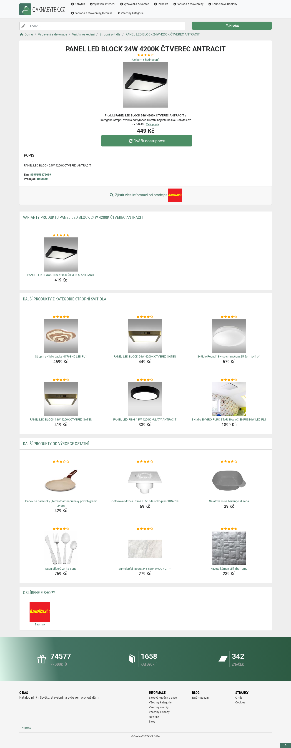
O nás (238, 697)
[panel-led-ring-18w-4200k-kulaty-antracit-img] (145, 399)
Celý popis (152, 124)
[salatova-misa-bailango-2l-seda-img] (229, 481)
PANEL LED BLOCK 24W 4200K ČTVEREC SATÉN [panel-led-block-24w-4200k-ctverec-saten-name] (145, 356)
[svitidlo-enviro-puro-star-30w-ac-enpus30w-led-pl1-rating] (229, 380)
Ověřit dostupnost (147, 141)
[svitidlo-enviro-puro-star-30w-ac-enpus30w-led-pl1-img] (229, 399)
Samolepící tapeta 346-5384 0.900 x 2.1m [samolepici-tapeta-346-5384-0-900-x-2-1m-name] (144, 568)
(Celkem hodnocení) (145, 59)
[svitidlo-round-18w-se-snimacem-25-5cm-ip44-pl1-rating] (229, 317)
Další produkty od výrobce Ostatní (56, 443)
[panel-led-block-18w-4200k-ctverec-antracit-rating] (61, 235)
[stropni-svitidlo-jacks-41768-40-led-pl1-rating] (61, 317)
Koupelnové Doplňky (222, 4)
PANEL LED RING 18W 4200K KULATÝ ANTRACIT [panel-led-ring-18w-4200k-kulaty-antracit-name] (144, 419)
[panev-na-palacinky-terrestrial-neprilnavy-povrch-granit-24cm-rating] (61, 461)
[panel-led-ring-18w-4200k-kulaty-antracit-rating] (145, 380)
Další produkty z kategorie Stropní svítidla (64, 299)
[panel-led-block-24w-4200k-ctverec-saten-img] (145, 336)
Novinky (154, 716)
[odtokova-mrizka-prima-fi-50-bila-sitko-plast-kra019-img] (145, 481)
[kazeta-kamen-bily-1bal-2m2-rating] (229, 529)
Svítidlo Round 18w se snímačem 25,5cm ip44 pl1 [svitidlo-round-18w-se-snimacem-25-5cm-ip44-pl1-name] (229, 356)
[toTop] (285, 745)
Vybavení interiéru (102, 4)
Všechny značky (159, 707)
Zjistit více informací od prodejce (145, 195)
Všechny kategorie (130, 13)
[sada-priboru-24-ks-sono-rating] (61, 529)
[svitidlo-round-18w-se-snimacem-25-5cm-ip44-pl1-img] (229, 336)
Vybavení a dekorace (134, 4)
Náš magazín (200, 697)
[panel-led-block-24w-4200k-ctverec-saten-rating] (145, 317)
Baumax (42, 179)
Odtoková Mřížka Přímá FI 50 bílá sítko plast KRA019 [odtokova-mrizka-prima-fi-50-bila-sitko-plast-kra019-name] (144, 501)
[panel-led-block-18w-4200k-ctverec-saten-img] (61, 399)
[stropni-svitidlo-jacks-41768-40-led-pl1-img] (61, 336)
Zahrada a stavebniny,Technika (92, 13)
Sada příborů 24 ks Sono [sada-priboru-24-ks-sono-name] (60, 568)
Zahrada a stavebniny (188, 4)
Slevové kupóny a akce (163, 697)
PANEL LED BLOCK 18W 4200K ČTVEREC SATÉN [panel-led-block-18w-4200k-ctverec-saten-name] (61, 419)
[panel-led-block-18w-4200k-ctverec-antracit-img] (61, 254)
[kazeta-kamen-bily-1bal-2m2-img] (229, 548)
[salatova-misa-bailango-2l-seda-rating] (229, 461)
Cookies (240, 702)
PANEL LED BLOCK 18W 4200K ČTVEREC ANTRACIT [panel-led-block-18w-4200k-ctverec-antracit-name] (61, 275)
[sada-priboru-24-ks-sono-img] (61, 548)
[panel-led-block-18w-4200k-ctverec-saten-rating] (61, 380)
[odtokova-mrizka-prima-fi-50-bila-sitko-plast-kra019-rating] (145, 461)
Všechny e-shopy (159, 712)
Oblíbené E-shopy (39, 592)
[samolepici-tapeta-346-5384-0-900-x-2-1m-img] (145, 548)
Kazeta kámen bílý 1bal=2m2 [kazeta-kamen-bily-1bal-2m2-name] (229, 568)
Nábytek (78, 4)
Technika (160, 4)
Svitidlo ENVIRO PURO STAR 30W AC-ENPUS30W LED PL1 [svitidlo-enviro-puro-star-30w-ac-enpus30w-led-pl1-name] (229, 419)
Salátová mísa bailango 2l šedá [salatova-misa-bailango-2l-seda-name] (229, 501)
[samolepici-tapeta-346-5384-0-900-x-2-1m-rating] (145, 529)
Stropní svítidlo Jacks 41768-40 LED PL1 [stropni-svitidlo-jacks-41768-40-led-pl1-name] (61, 356)
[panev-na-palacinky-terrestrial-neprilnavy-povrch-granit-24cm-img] (61, 481)
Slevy (152, 721)
